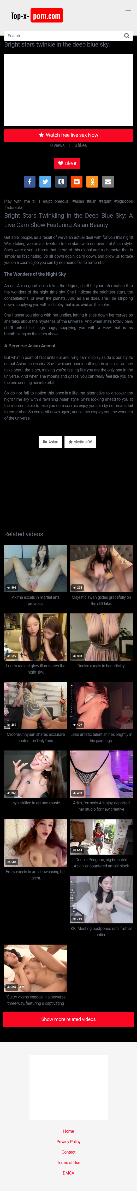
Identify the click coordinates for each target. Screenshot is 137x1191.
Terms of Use (68, 1162)
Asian (50, 441)
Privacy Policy (69, 1141)
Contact (68, 1152)
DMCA (68, 1173)
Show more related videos (68, 1019)
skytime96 (80, 441)
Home (68, 1131)
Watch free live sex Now (68, 135)
